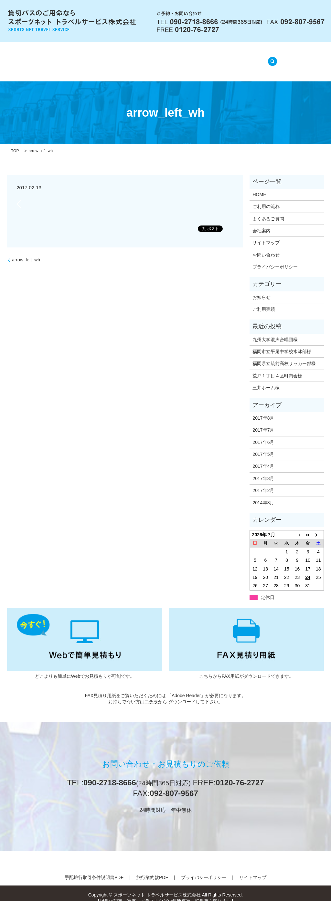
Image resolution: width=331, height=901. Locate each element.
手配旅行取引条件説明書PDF (94, 869)
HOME (63, 58)
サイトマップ (266, 234)
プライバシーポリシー (275, 258)
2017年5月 (263, 446)
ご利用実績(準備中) (230, 58)
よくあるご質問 (178, 58)
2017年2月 (263, 482)
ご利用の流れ (131, 58)
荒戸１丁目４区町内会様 (277, 367)
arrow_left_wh (26, 251)
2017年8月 (263, 410)
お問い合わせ (266, 246)
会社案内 (93, 58)
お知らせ (261, 288)
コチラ (151, 693)
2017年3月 (263, 470)
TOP (15, 143)
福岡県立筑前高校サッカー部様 (284, 355)
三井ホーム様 (266, 379)
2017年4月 (263, 458)
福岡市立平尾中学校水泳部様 (281, 343)
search (270, 57)
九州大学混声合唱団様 (275, 331)
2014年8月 (263, 494)
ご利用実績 (263, 301)
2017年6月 (263, 433)
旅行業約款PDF (152, 869)
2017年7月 (263, 421)
